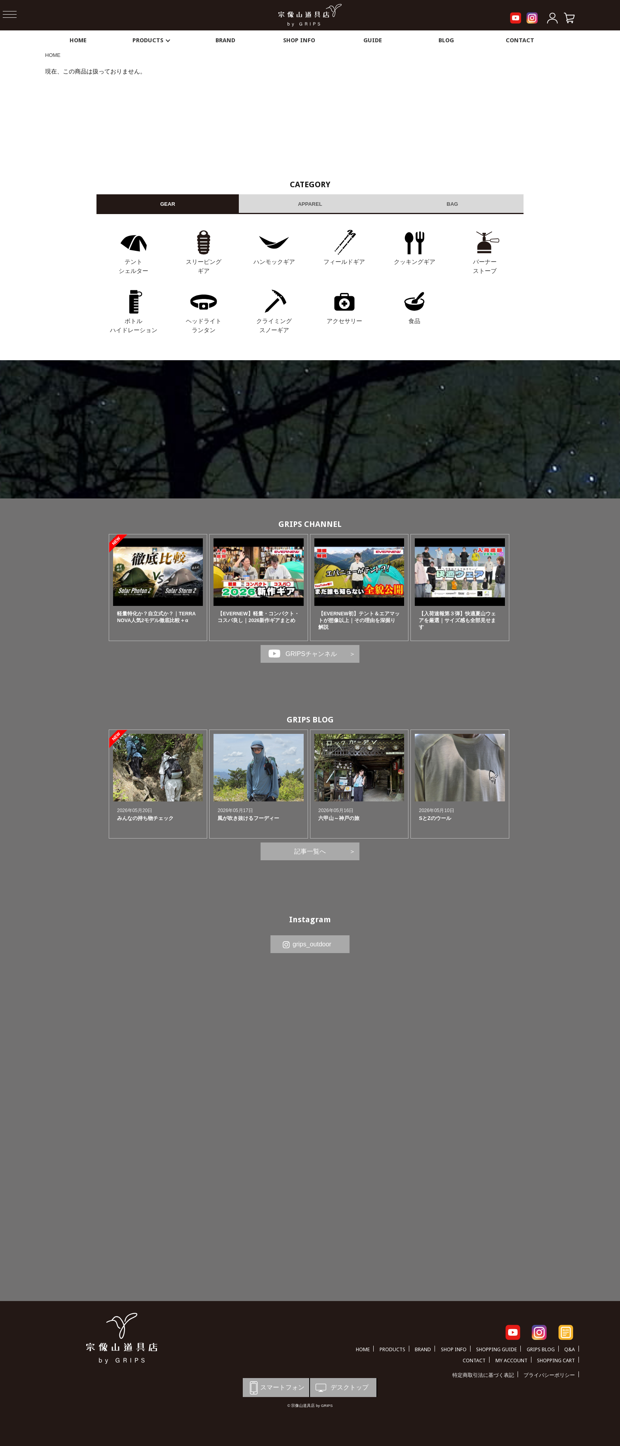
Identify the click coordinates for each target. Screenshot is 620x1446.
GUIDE (372, 40)
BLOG (446, 40)
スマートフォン (275, 1388)
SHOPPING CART (556, 1360)
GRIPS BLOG (310, 719)
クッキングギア (414, 261)
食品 (414, 321)
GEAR (167, 204)
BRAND (225, 40)
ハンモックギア (274, 261)
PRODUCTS (151, 40)
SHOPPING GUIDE (496, 1349)
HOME (78, 40)
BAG (452, 204)
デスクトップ (341, 1388)
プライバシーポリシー (549, 1375)
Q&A (569, 1349)
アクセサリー (344, 321)
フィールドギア (344, 261)
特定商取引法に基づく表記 (483, 1375)
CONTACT (520, 40)
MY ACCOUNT (511, 1360)
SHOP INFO (299, 40)
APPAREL (310, 204)
